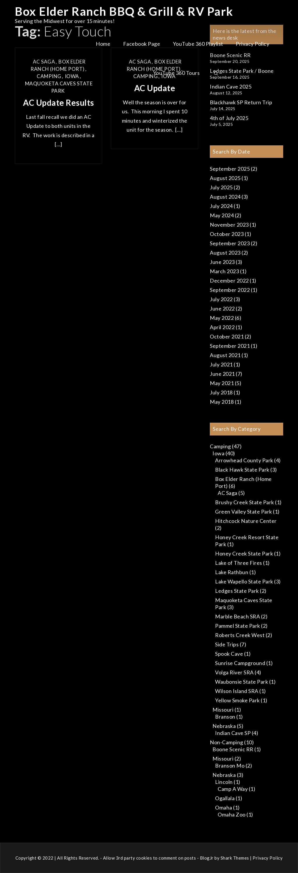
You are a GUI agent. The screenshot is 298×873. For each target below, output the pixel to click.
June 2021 (222, 374)
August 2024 (225, 196)
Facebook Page (141, 43)
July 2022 (221, 299)
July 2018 (221, 392)
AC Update (154, 88)
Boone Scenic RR (232, 749)
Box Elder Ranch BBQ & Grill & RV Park (124, 11)
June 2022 (222, 308)
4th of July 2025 (229, 118)
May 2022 (222, 318)
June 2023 (222, 262)
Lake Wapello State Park (244, 581)
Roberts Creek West (240, 635)
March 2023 (224, 271)
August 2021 (225, 355)
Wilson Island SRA (236, 691)
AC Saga (227, 493)
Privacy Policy (252, 43)
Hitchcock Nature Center (246, 521)
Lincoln (224, 782)
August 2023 (225, 252)
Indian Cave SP (233, 733)
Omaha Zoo (232, 814)
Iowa (218, 453)
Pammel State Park (237, 625)
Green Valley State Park (243, 511)
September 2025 (230, 168)
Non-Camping (226, 742)
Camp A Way (233, 789)
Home (103, 43)
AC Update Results (58, 102)
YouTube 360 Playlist (198, 43)
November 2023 (229, 224)
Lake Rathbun (231, 572)
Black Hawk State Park (242, 469)
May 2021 (222, 383)
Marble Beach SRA (237, 616)
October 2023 (227, 234)
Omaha (223, 807)
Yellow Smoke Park (237, 700)
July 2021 (221, 364)
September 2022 (230, 290)
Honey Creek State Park (244, 553)
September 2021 (230, 346)
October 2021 (227, 336)
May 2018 (222, 401)
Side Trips (227, 644)
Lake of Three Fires (238, 563)
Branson (225, 716)
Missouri (222, 709)
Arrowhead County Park (244, 460)
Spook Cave (229, 653)
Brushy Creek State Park (244, 502)
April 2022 (222, 327)
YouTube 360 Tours (176, 73)
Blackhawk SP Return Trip (241, 102)
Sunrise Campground (240, 663)
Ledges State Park (237, 591)
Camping (220, 446)
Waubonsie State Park (241, 681)
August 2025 (225, 178)
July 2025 (221, 187)
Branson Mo (229, 765)
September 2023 (230, 243)
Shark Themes (235, 857)
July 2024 (221, 206)
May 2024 (222, 215)
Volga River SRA (234, 672)
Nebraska (224, 726)
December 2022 (229, 280)
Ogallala (225, 798)
